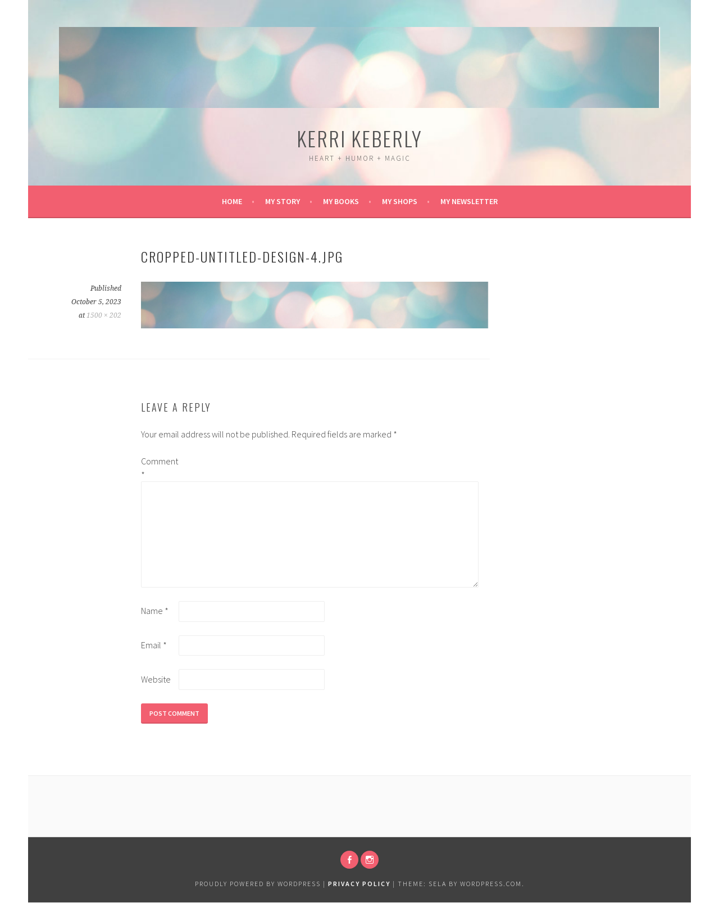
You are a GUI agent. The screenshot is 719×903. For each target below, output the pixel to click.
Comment (159, 467)
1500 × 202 (104, 315)
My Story (282, 201)
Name (155, 610)
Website (156, 679)
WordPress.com (491, 883)
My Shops (399, 201)
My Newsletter (469, 201)
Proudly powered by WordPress (258, 883)
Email (154, 645)
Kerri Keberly (359, 138)
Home (232, 201)
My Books (341, 201)
